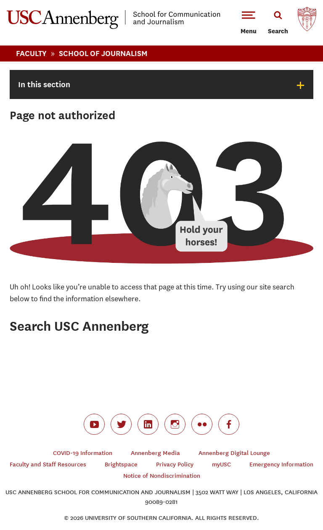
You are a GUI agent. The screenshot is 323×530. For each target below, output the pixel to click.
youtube (94, 424)
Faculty (31, 53)
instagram (174, 424)
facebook (228, 424)
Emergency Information (281, 464)
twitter (121, 424)
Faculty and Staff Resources (48, 464)
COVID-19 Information (82, 453)
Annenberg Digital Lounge (234, 453)
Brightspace (121, 464)
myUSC (221, 464)
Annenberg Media (155, 453)
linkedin (148, 424)
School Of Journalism (103, 53)
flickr (201, 424)
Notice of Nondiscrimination (161, 475)
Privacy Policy (174, 464)
